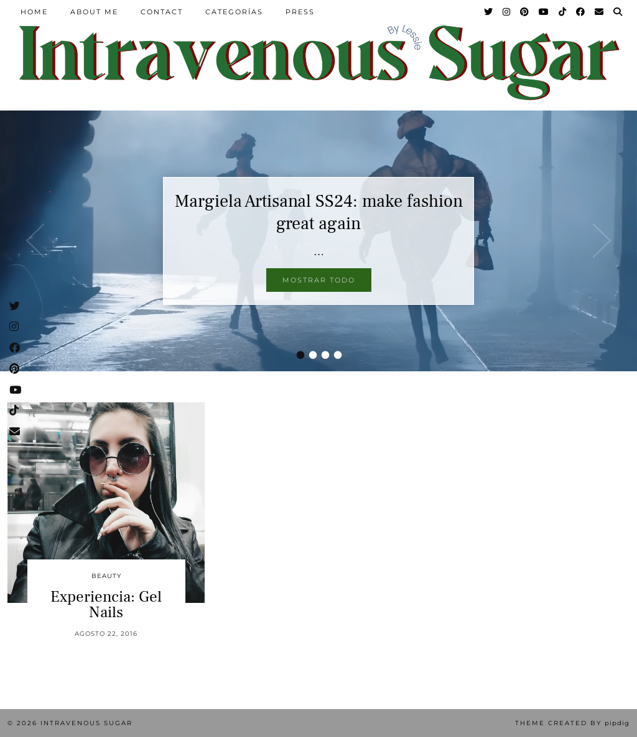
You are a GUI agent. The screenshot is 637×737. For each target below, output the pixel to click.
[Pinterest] (525, 12)
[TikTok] (563, 12)
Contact (162, 11)
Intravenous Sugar (86, 723)
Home (34, 11)
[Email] (600, 12)
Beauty (106, 576)
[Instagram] (507, 12)
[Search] (618, 12)
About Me (94, 11)
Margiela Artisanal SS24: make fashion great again (319, 212)
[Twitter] (489, 12)
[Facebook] (581, 12)
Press (300, 11)
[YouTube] (544, 12)
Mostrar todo (318, 280)
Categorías (234, 11)
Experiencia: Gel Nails (106, 604)
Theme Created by (572, 723)
